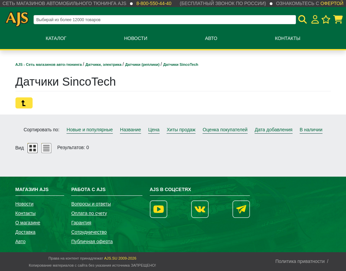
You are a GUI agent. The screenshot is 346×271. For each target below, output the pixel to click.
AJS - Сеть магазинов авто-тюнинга (49, 64)
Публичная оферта (92, 241)
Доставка (25, 232)
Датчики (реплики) (143, 64)
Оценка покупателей (225, 129)
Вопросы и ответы (91, 204)
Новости (135, 38)
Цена (154, 129)
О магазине (27, 222)
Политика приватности (300, 261)
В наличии (311, 129)
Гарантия (81, 222)
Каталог (56, 38)
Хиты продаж (181, 129)
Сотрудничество (88, 232)
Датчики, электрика (104, 64)
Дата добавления (274, 129)
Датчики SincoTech (180, 64)
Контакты (288, 38)
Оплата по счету (89, 213)
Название (130, 129)
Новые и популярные (90, 129)
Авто (211, 38)
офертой (331, 3)
